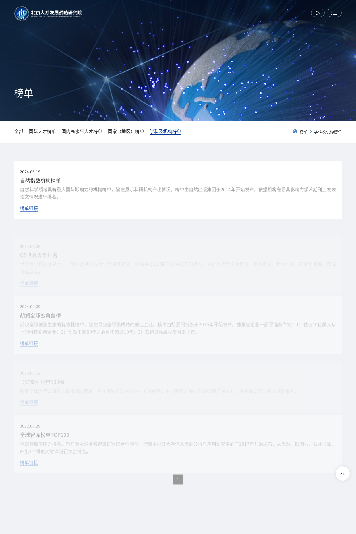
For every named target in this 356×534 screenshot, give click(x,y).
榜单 (304, 131)
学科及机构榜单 (328, 131)
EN (317, 13)
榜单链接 (29, 209)
